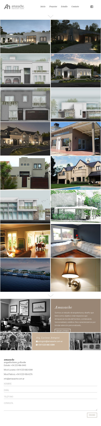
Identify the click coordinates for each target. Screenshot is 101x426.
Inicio (43, 6)
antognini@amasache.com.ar (49, 341)
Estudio (64, 6)
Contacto (75, 6)
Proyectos (53, 6)
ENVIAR (92, 415)
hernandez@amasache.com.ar (51, 356)
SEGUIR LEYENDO (62, 331)
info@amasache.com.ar (14, 379)
